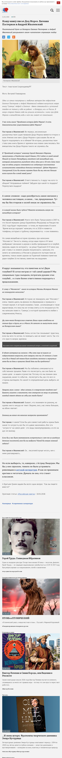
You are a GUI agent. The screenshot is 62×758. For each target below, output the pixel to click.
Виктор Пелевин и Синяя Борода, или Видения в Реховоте (27, 674)
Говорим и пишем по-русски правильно (14, 578)
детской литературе (26, 469)
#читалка (5, 751)
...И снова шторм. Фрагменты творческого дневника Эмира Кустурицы (29, 737)
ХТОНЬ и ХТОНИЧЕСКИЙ (15, 618)
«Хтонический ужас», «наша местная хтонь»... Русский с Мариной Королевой (30, 622)
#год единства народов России (12, 571)
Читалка (5, 695)
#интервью (6, 503)
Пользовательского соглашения (18, 3)
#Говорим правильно (8, 626)
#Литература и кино (22, 751)
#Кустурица (12, 751)
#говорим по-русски (22, 626)
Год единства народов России (11, 518)
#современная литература (22, 503)
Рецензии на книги (8, 632)
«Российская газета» (26, 494)
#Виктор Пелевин (7, 689)
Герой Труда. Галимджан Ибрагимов (21, 558)
